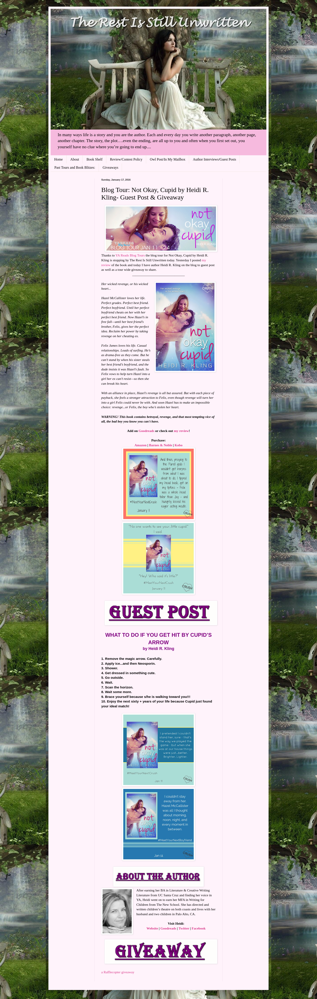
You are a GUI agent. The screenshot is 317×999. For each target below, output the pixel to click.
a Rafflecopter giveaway (117, 972)
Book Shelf (94, 159)
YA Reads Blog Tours (130, 255)
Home (58, 159)
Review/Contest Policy (126, 159)
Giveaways (110, 167)
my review (181, 431)
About (74, 159)
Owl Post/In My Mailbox (167, 159)
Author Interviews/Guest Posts (214, 159)
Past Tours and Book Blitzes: (74, 167)
